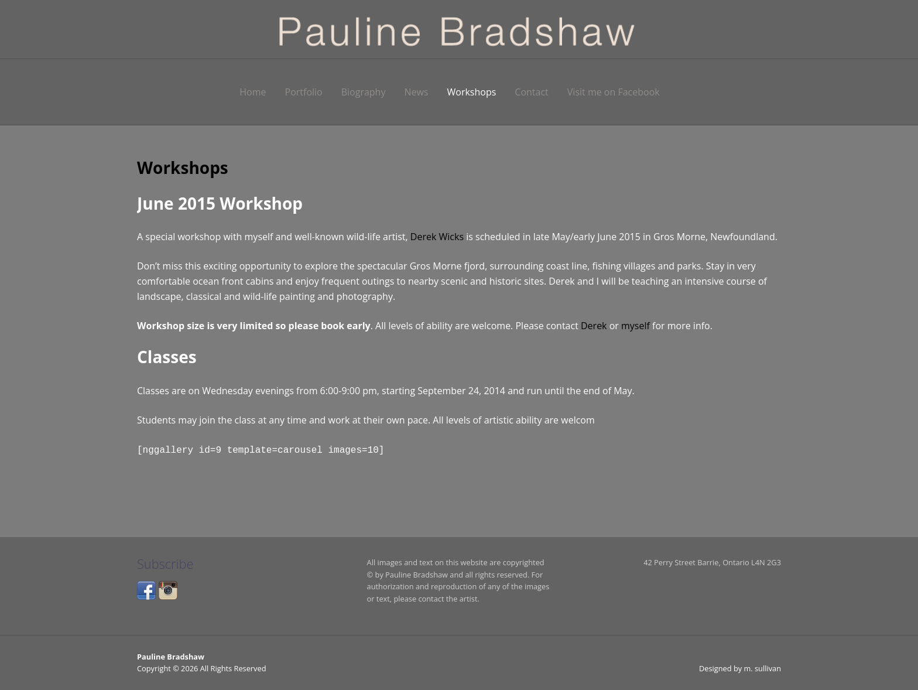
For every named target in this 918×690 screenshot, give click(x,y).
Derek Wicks (437, 236)
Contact (531, 92)
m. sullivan (762, 667)
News (416, 92)
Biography (363, 92)
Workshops (471, 92)
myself (635, 325)
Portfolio (304, 92)
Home (252, 92)
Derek (594, 325)
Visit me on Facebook (613, 92)
